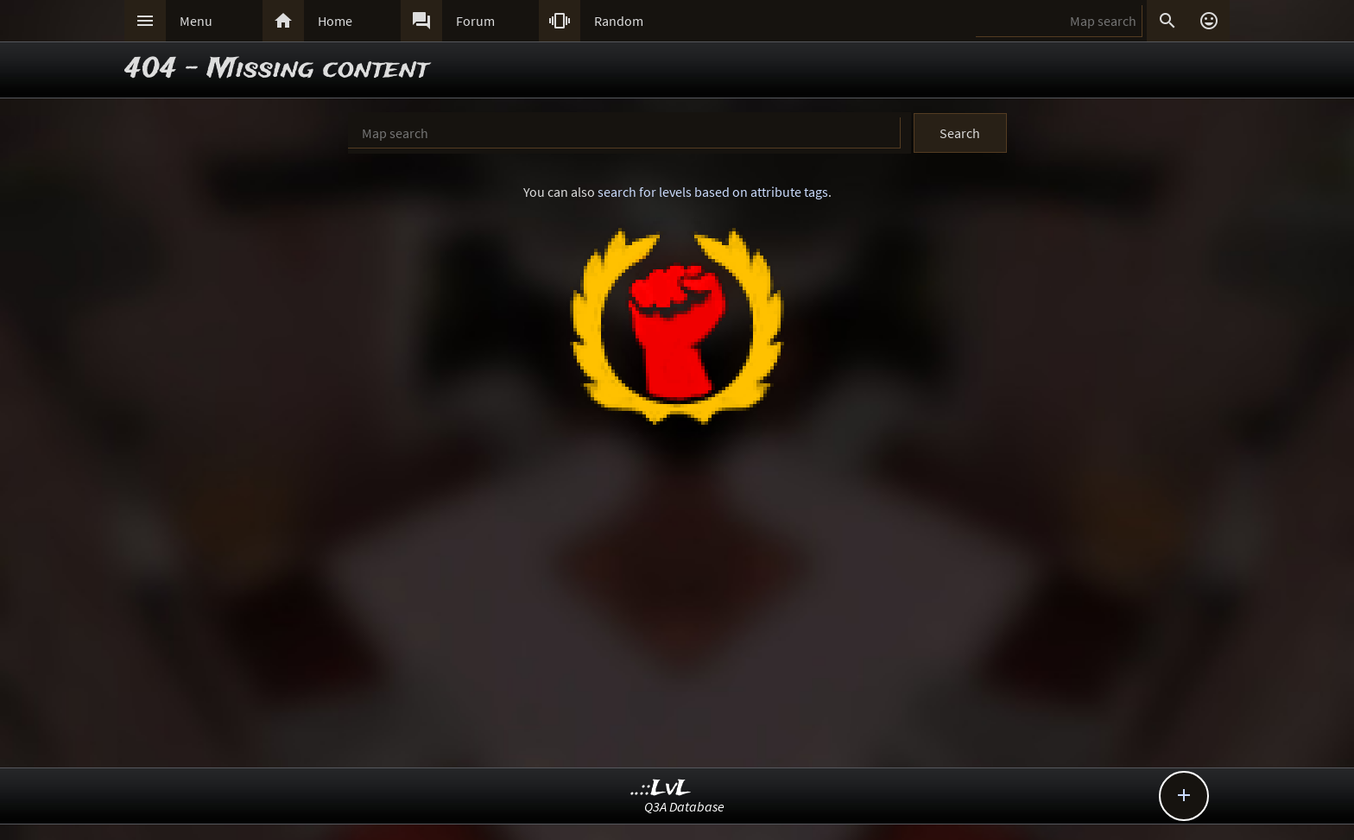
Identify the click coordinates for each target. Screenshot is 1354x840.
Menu (196, 20)
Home (335, 20)
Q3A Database (684, 806)
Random (618, 20)
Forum (475, 20)
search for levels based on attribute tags (713, 191)
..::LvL (661, 789)
